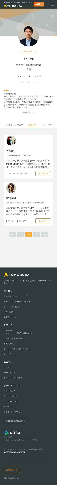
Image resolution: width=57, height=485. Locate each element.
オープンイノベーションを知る (17, 302)
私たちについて (10, 396)
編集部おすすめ (10, 317)
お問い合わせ (9, 391)
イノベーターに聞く (12, 307)
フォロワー (46, 125)
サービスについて (11, 401)
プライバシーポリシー (13, 412)
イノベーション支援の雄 (14, 338)
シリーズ (7, 354)
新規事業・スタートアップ (15, 296)
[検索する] (48, 5)
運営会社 (7, 407)
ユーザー (7, 367)
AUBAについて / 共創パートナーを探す (21, 440)
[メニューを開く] (51, 4)
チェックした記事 (14, 125)
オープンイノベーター (13, 378)
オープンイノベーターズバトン (17, 349)
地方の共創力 (9, 344)
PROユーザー (10, 372)
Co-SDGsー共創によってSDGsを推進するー (19, 331)
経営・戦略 (8, 312)
